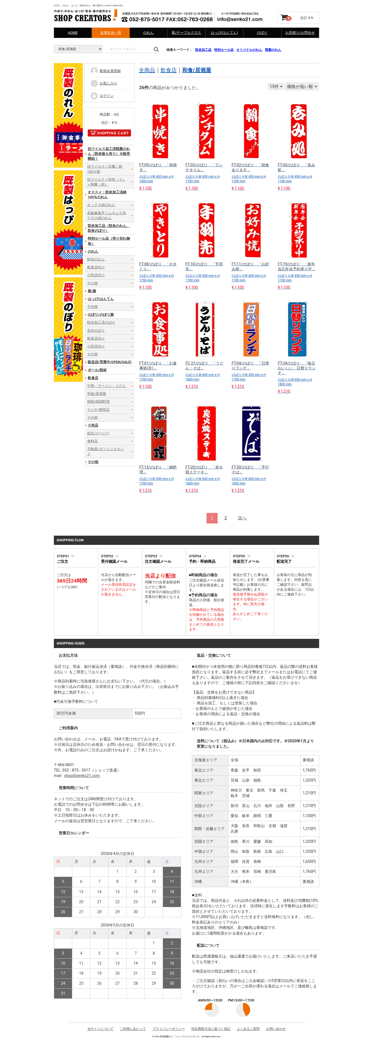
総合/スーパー (98, 433)
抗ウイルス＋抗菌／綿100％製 (104, 168)
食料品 (92, 441)
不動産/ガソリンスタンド (105, 451)
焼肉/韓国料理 (98, 401)
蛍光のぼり (96, 330)
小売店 (93, 425)
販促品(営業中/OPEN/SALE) (110, 362)
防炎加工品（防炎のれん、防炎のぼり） (109, 228)
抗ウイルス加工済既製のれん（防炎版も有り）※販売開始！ (109, 154)
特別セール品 (224, 50)
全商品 (147, 70)
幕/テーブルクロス (186, 33)
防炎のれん (96, 259)
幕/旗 (92, 291)
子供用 (92, 307)
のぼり (262, 33)
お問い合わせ (276, 1029)
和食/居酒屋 (196, 70)
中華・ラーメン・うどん (106, 386)
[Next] (242, 518)
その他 (92, 283)
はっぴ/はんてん (101, 299)
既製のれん (273, 50)
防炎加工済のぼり (101, 322)
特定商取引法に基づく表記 (210, 1029)
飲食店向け (96, 267)
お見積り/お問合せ (300, 33)
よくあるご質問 (248, 1029)
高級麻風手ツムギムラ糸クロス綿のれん (106, 215)
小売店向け (96, 275)
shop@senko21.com (82, 775)
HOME (73, 33)
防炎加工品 (203, 50)
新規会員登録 (105, 71)
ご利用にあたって (133, 1029)
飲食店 (169, 70)
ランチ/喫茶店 (98, 409)
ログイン (102, 96)
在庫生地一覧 (110, 33)
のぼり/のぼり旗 (101, 315)
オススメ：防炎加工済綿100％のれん (107, 194)
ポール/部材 (97, 370)
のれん (148, 33)
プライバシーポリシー (168, 1029)
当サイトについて (100, 1029)
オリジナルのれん (249, 50)
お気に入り (103, 83)
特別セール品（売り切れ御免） (109, 240)
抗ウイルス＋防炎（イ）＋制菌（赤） (106, 181)
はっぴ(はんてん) (224, 33)
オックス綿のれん (101, 205)
